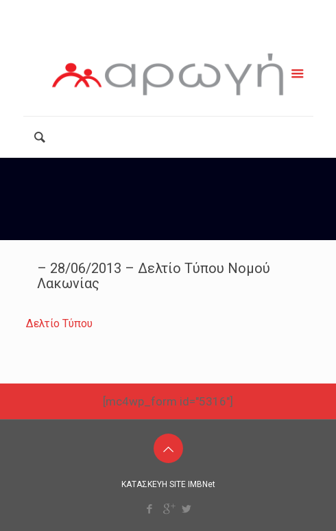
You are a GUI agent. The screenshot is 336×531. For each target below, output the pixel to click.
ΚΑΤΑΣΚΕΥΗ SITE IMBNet (168, 484)
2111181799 (115, 12)
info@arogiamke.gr (223, 12)
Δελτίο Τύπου (59, 323)
